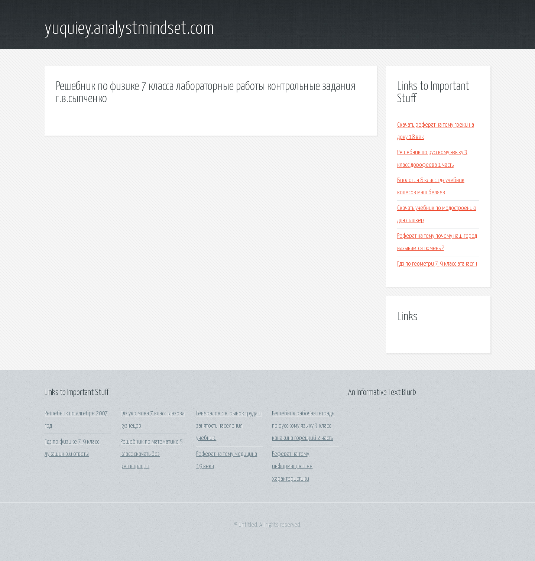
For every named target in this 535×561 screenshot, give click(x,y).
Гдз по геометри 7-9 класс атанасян (437, 264)
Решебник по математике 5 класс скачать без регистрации (151, 454)
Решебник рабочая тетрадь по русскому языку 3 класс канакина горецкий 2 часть (303, 426)
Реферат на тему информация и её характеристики (292, 466)
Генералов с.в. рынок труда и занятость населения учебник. (229, 426)
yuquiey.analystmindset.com (129, 29)
